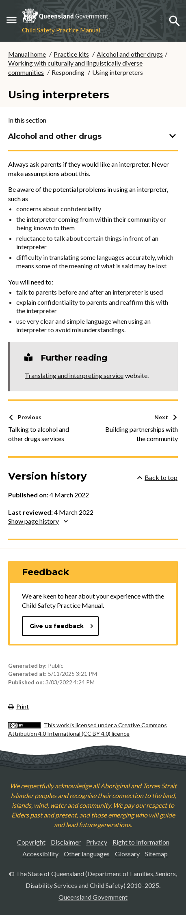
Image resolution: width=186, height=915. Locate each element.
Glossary (127, 854)
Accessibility (40, 854)
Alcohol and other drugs (130, 54)
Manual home (27, 54)
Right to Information (140, 842)
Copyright (31, 842)
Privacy (96, 842)
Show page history (38, 521)
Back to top (157, 477)
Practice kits (71, 54)
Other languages (87, 854)
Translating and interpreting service (74, 375)
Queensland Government (93, 897)
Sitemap (156, 854)
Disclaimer (66, 842)
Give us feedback (62, 626)
